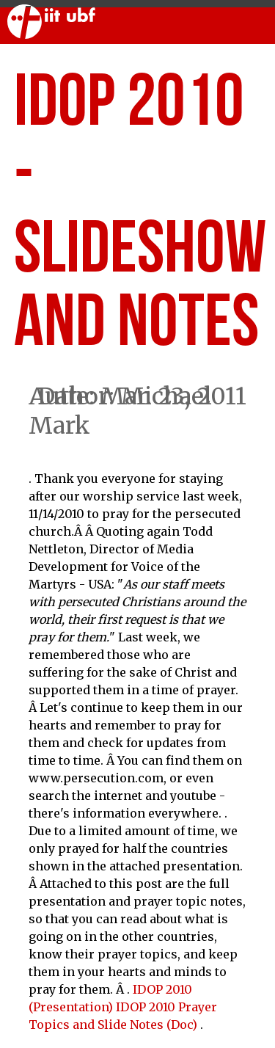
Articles (217, 62)
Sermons (131, 62)
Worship (47, 62)
